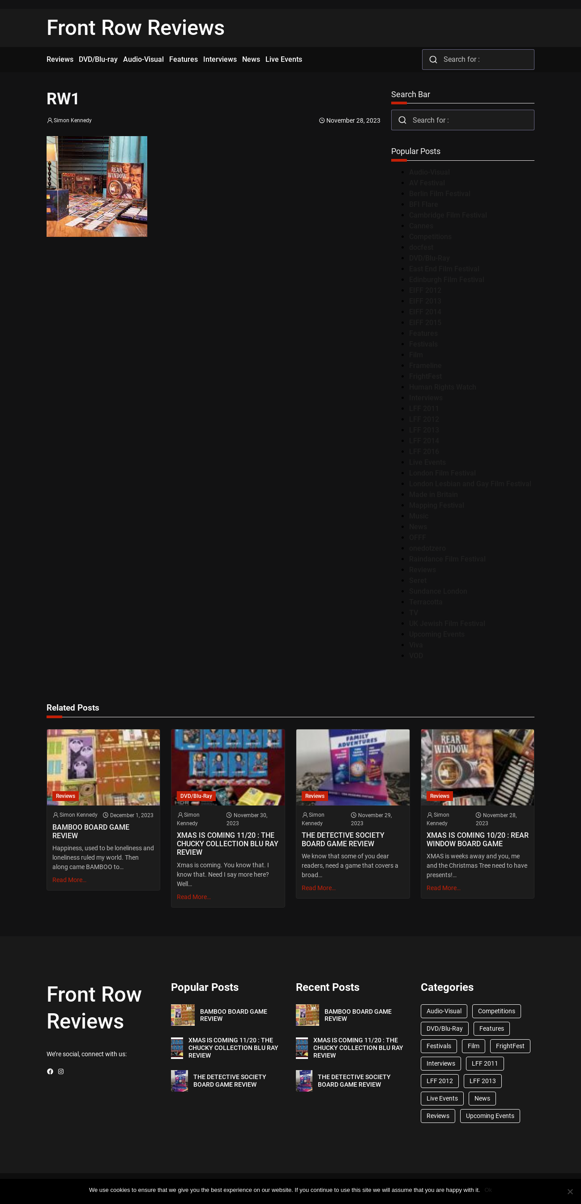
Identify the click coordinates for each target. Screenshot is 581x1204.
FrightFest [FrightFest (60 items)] (510, 1046)
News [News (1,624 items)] (482, 1098)
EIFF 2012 (425, 290)
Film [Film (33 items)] (473, 1046)
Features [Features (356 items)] (491, 1028)
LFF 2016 (424, 451)
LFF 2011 (424, 408)
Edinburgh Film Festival (446, 279)
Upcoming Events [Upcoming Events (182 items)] (490, 1115)
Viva (416, 645)
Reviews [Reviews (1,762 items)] (438, 1115)
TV (413, 612)
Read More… (69, 879)
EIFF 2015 (425, 322)
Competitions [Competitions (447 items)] (496, 1011)
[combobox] (478, 59)
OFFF (417, 537)
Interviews (426, 398)
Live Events (427, 462)
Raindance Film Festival (447, 559)
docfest (421, 247)
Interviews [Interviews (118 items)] (441, 1063)
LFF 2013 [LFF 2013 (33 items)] (483, 1080)
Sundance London (438, 591)
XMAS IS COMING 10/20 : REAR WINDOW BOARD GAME (478, 839)
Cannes (421, 226)
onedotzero (427, 548)
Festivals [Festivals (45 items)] (439, 1046)
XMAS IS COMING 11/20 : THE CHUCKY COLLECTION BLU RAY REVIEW (227, 844)
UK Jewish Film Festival (447, 623)
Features (423, 333)
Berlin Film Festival (439, 193)
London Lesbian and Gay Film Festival (470, 484)
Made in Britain (433, 494)
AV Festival (427, 183)
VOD (416, 655)
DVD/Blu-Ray (429, 258)
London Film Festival (442, 473)
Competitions (430, 236)
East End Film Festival (444, 269)
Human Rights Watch (442, 387)
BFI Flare (423, 204)
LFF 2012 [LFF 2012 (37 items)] (440, 1080)
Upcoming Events (437, 634)
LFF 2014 (424, 441)
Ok (488, 1190)
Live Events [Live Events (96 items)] (442, 1098)
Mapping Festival (436, 505)
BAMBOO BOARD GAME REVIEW (90, 831)
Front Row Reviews (136, 28)
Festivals (423, 344)
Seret (418, 580)
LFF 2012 (424, 419)
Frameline (425, 365)
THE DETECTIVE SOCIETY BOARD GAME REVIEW (343, 839)
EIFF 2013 (425, 301)
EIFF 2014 (425, 312)
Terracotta (426, 602)
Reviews (422, 570)
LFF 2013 (424, 430)
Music (418, 516)
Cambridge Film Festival (448, 215)
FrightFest (425, 376)
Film (416, 355)
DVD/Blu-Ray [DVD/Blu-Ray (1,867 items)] (445, 1028)
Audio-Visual (429, 172)
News (418, 527)
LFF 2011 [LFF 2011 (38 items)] (485, 1063)
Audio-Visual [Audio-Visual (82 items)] (444, 1011)
